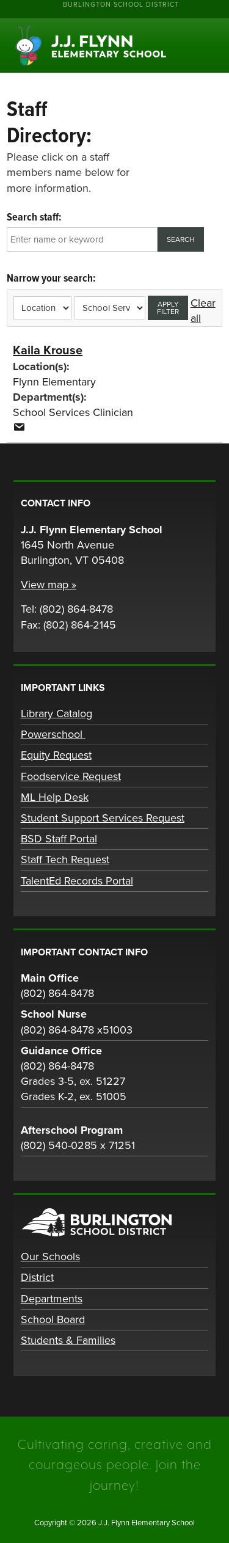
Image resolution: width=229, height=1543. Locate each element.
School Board (53, 1319)
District (37, 1277)
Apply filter (168, 308)
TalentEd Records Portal (77, 881)
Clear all (203, 310)
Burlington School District (121, 5)
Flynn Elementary (54, 381)
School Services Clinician (73, 412)
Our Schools (50, 1256)
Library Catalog (56, 713)
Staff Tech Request (65, 859)
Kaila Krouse (47, 350)
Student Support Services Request (102, 818)
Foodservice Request (71, 776)
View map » (48, 584)
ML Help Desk (55, 797)
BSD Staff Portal (59, 838)
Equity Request (56, 755)
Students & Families (68, 1340)
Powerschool (53, 734)
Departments (51, 1298)
